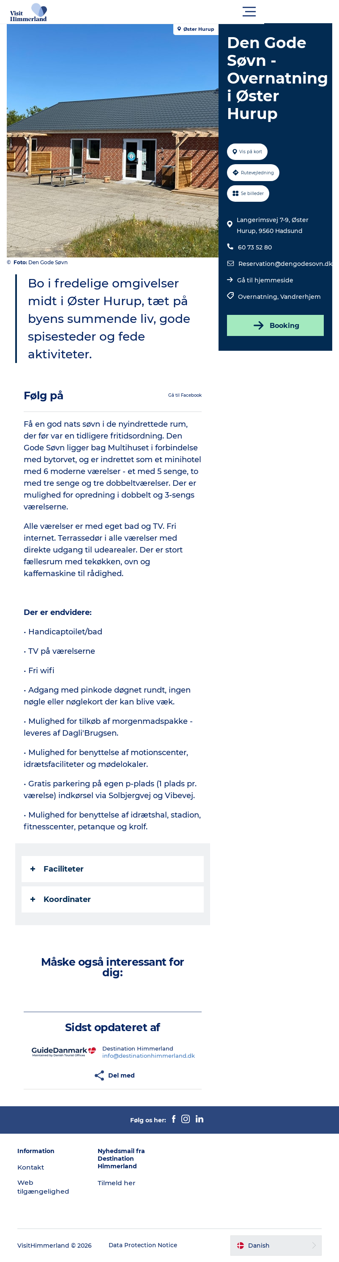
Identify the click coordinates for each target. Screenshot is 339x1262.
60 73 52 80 (254, 247)
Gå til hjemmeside (264, 280)
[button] (208, 12)
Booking (274, 325)
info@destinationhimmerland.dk (149, 1055)
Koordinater (62, 899)
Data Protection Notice (146, 1245)
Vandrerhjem (299, 297)
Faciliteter (58, 869)
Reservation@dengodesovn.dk (285, 264)
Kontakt (34, 1167)
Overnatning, (258, 297)
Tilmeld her (118, 1183)
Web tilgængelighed (46, 1186)
